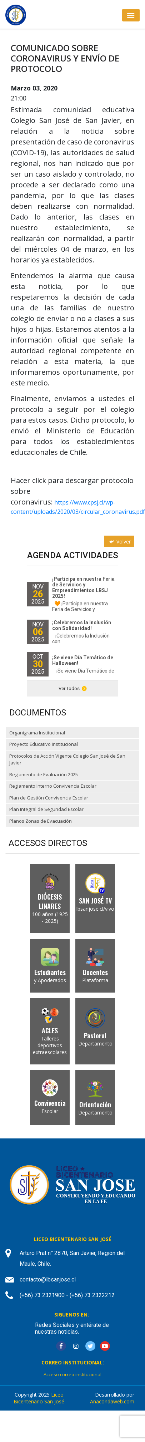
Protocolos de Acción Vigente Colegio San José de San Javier (67, 759)
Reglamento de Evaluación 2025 (43, 774)
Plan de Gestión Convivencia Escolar (48, 797)
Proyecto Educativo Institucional (43, 744)
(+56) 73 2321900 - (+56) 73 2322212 (67, 1295)
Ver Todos (73, 688)
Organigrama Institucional (37, 732)
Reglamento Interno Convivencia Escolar (52, 786)
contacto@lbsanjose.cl (48, 1279)
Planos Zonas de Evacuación (40, 821)
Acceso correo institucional (72, 1374)
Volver (119, 541)
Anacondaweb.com (112, 1401)
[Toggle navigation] (131, 15)
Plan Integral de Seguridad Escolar (46, 809)
